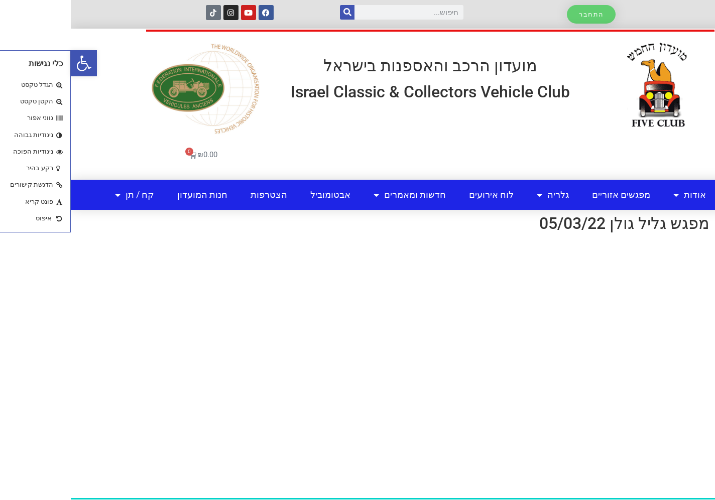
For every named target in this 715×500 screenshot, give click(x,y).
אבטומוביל (260, 194)
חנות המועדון (131, 194)
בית (664, 194)
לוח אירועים (420, 194)
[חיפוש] (276, 12)
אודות (619, 194)
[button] (13, 63)
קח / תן (63, 194)
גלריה (482, 194)
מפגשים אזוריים (550, 194)
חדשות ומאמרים (339, 194)
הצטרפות (198, 194)
